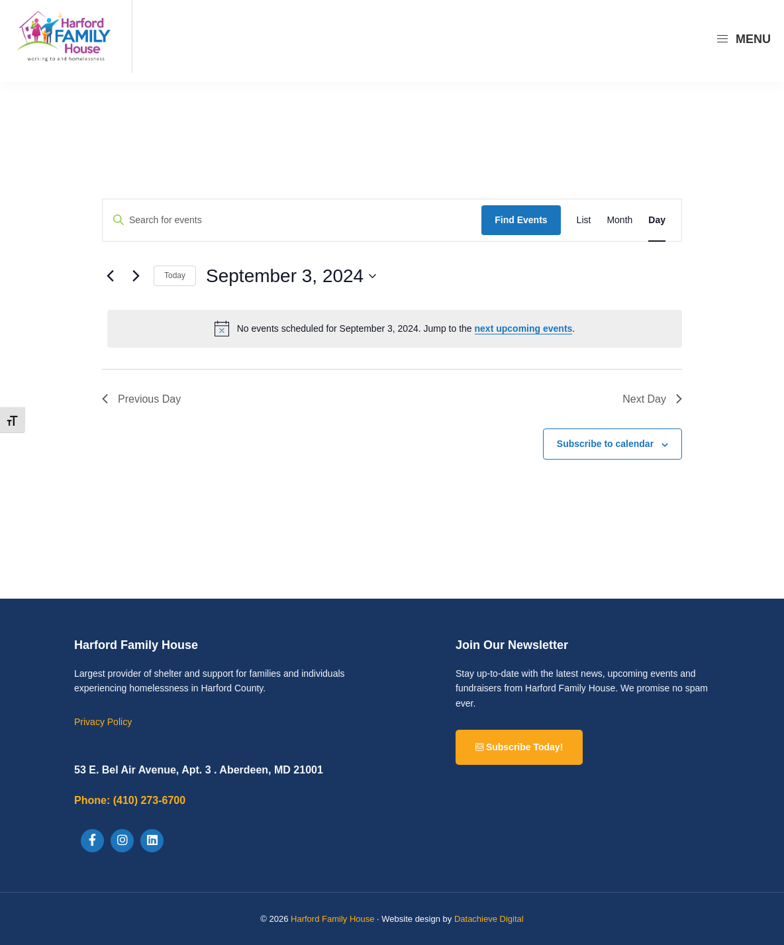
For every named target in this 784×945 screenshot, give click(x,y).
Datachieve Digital (489, 919)
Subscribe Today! (519, 747)
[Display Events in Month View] (619, 220)
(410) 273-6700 (129, 800)
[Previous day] (110, 276)
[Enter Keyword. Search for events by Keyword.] (292, 220)
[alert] (394, 328)
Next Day (652, 399)
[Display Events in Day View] (656, 220)
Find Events (521, 220)
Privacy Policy (103, 722)
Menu (743, 39)
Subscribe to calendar (605, 443)
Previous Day (141, 399)
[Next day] (136, 276)
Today (174, 275)
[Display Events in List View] (584, 220)
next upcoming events (524, 328)
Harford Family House (332, 919)
